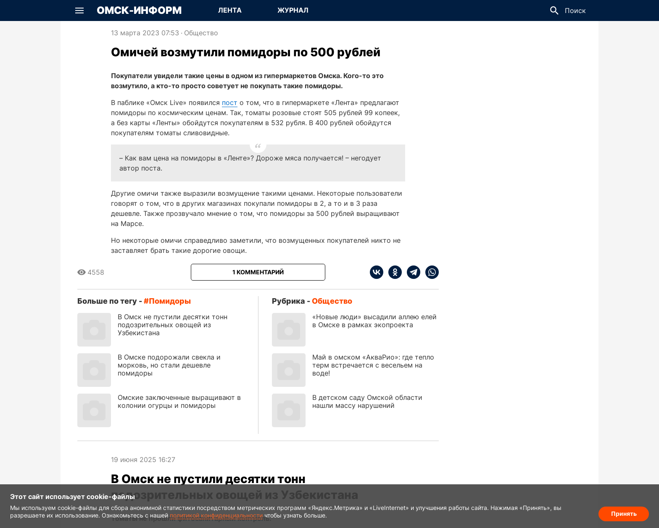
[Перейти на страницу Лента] (229, 10)
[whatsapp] (429, 272)
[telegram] (411, 272)
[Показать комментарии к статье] (258, 272)
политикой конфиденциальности (216, 515)
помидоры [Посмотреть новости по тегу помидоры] (170, 301)
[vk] (376, 272)
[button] (79, 10)
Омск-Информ (139, 10)
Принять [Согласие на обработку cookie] (624, 513)
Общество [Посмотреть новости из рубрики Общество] (201, 33)
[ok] (392, 272)
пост (229, 102)
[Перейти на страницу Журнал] (292, 10)
